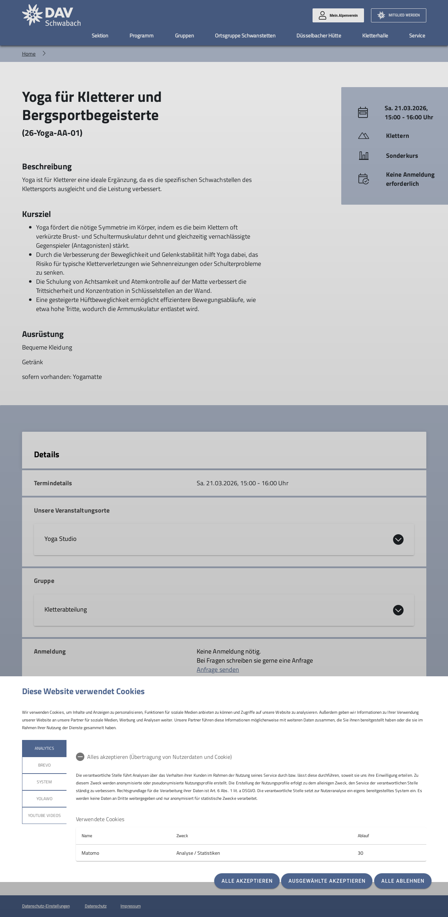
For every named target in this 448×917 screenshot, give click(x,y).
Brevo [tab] (44, 765)
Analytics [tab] (44, 748)
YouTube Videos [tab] (44, 815)
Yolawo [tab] (44, 798)
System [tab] (44, 781)
